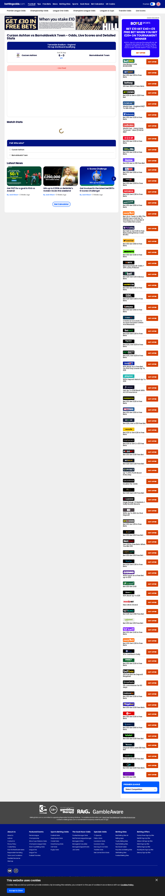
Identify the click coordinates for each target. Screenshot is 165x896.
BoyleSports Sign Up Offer (145, 850)
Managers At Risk (77, 841)
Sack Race (84, 4)
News (55, 4)
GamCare (105, 817)
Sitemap (10, 861)
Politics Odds (98, 838)
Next (113, 179)
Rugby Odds (55, 850)
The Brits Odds (98, 850)
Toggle (152, 4)
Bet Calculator (97, 4)
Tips (39, 4)
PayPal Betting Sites (122, 844)
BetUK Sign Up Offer (143, 844)
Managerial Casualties (79, 844)
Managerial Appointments (80, 847)
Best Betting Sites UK (122, 835)
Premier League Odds (16, 11)
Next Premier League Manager (81, 838)
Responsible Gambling (14, 853)
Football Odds (55, 835)
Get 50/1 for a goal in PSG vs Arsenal (21, 189)
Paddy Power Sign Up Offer (145, 835)
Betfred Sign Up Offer (143, 847)
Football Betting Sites (122, 855)
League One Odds (61, 11)
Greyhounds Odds (57, 838)
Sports (75, 4)
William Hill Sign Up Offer (145, 841)
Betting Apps (120, 838)
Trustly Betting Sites (122, 841)
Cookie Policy (11, 847)
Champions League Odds (84, 11)
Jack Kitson (13, 195)
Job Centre (75, 850)
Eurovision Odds (99, 844)
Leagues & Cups (107, 11)
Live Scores (141, 11)
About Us (10, 835)
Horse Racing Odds (57, 844)
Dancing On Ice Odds (101, 847)
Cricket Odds (55, 841)
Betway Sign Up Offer (143, 853)
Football (31, 4)
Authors (9, 838)
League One (33, 850)
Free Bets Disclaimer (13, 858)
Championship (34, 838)
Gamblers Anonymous (127, 817)
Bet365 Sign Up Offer (143, 838)
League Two (33, 853)
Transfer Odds (125, 11)
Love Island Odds (99, 841)
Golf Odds (54, 847)
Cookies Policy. (127, 885)
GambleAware (114, 817)
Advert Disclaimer (153, 17)
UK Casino (110, 4)
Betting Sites (64, 4)
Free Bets (47, 4)
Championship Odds (39, 11)
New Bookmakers (121, 847)
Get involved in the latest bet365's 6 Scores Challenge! (97, 189)
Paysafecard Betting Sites (124, 850)
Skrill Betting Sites (121, 853)
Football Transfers (35, 855)
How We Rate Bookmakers (15, 850)
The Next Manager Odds (80, 835)
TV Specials (97, 835)
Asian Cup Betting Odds (37, 847)
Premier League (34, 835)
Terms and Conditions (14, 855)
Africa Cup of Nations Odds (38, 841)
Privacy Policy (11, 844)
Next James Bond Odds (101, 853)
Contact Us (11, 841)
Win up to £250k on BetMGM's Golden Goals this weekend (58, 189)
